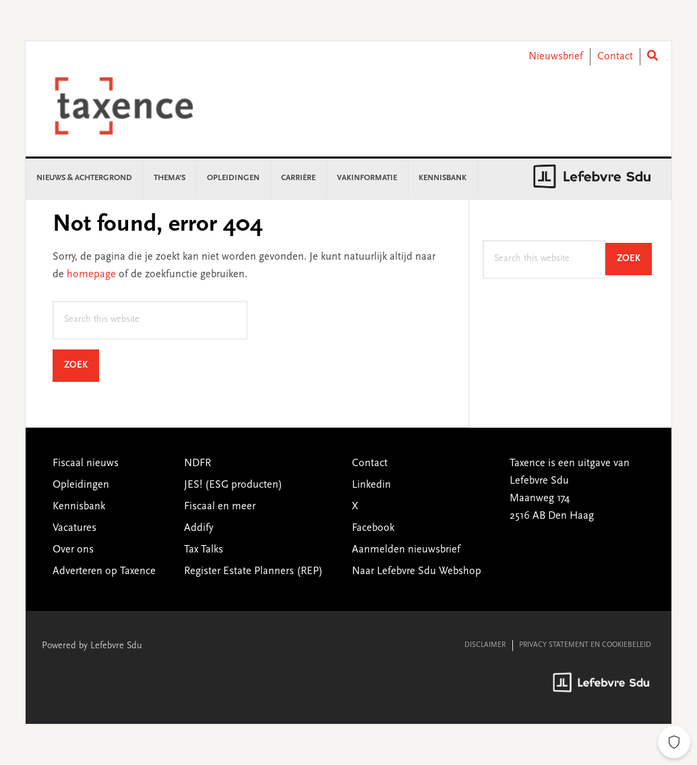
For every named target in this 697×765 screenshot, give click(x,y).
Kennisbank (79, 506)
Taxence (140, 106)
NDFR (197, 463)
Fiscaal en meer (219, 506)
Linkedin (371, 485)
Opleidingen (81, 485)
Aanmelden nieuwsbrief (406, 549)
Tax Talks (203, 549)
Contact (615, 56)
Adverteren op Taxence (104, 571)
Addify (198, 528)
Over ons (73, 549)
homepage (91, 274)
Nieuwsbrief (555, 56)
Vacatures (74, 528)
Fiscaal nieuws (86, 463)
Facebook (373, 528)
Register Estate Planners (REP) (253, 571)
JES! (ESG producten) (233, 485)
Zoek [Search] (81, 365)
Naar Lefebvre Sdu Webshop (416, 571)
